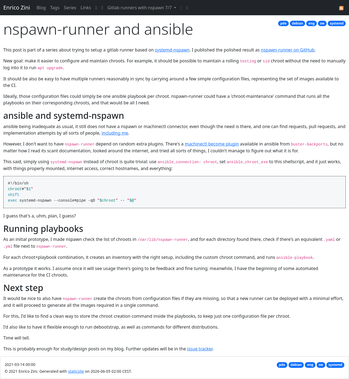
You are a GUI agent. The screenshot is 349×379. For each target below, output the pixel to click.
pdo (283, 23)
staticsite (76, 371)
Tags (54, 8)
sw (322, 23)
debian (297, 23)
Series (70, 8)
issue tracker (199, 349)
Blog (41, 8)
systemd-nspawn (172, 50)
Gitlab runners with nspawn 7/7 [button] (140, 8)
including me (114, 133)
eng (311, 23)
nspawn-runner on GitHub (288, 50)
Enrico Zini (16, 7)
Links (85, 8)
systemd (337, 23)
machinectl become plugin (212, 144)
